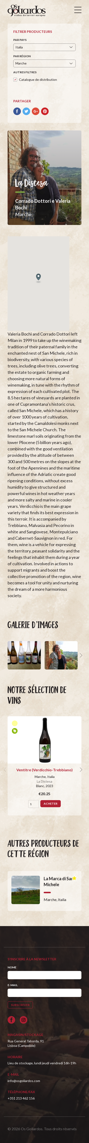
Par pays (20, 40)
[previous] (5, 655)
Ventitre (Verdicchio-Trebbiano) (44, 770)
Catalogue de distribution (38, 80)
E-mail (13, 985)
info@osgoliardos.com (24, 1081)
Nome (12, 967)
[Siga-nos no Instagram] (23, 1020)
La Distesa (44, 781)
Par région (22, 56)
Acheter (50, 803)
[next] (80, 655)
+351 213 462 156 (21, 1098)
